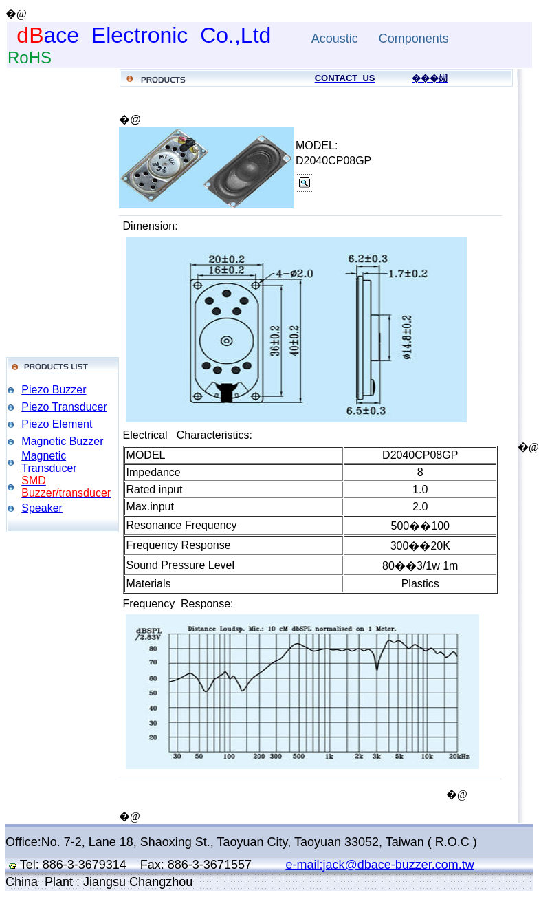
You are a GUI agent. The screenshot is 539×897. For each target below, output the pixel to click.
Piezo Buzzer (53, 390)
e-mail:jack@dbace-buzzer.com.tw (379, 865)
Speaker (42, 508)
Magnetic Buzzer (62, 441)
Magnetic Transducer (48, 462)
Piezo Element (56, 424)
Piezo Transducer (64, 407)
